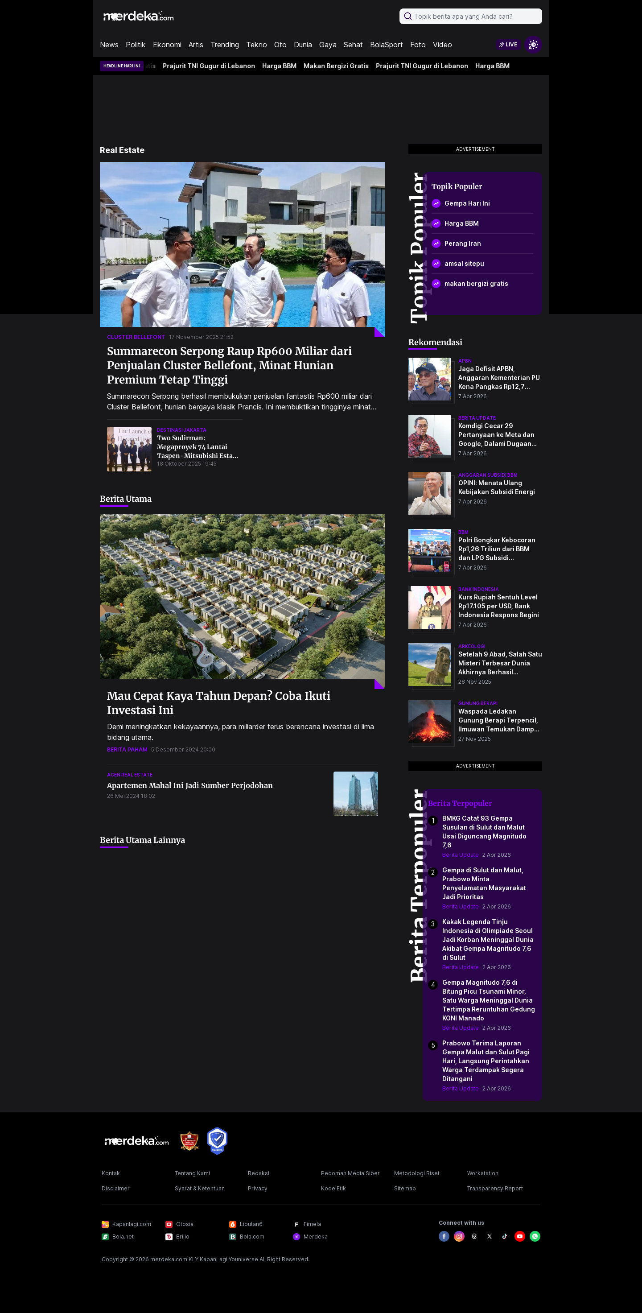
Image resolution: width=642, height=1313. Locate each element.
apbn (465, 360)
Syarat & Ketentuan (200, 1188)
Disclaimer (116, 1188)
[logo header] (139, 16)
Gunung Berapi (478, 703)
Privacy (258, 1188)
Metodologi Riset (417, 1173)
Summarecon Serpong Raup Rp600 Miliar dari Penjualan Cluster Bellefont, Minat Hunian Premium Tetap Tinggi (229, 365)
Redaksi (258, 1173)
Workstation (482, 1173)
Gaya (328, 44)
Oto (280, 44)
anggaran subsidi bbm (488, 475)
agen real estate (129, 774)
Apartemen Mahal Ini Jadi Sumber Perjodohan (190, 785)
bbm (463, 532)
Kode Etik (333, 1188)
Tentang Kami (192, 1173)
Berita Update (460, 854)
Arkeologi (472, 646)
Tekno (256, 44)
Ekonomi (167, 44)
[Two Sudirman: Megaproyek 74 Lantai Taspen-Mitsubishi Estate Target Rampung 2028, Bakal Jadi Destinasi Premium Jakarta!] (129, 449)
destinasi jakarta (181, 430)
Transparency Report (495, 1188)
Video (442, 44)
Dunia (303, 44)
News (109, 44)
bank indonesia (478, 589)
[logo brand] (189, 1141)
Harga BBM (282, 66)
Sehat (353, 44)
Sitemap (405, 1188)
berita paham (127, 749)
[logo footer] (137, 1141)
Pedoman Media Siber (350, 1173)
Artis (196, 44)
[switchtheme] (533, 45)
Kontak (111, 1173)
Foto (418, 44)
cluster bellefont (136, 337)
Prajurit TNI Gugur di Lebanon (211, 66)
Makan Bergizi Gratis (338, 66)
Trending (224, 44)
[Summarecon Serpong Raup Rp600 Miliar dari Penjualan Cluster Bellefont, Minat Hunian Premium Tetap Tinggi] (242, 249)
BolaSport (386, 44)
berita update (477, 418)
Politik (136, 44)
